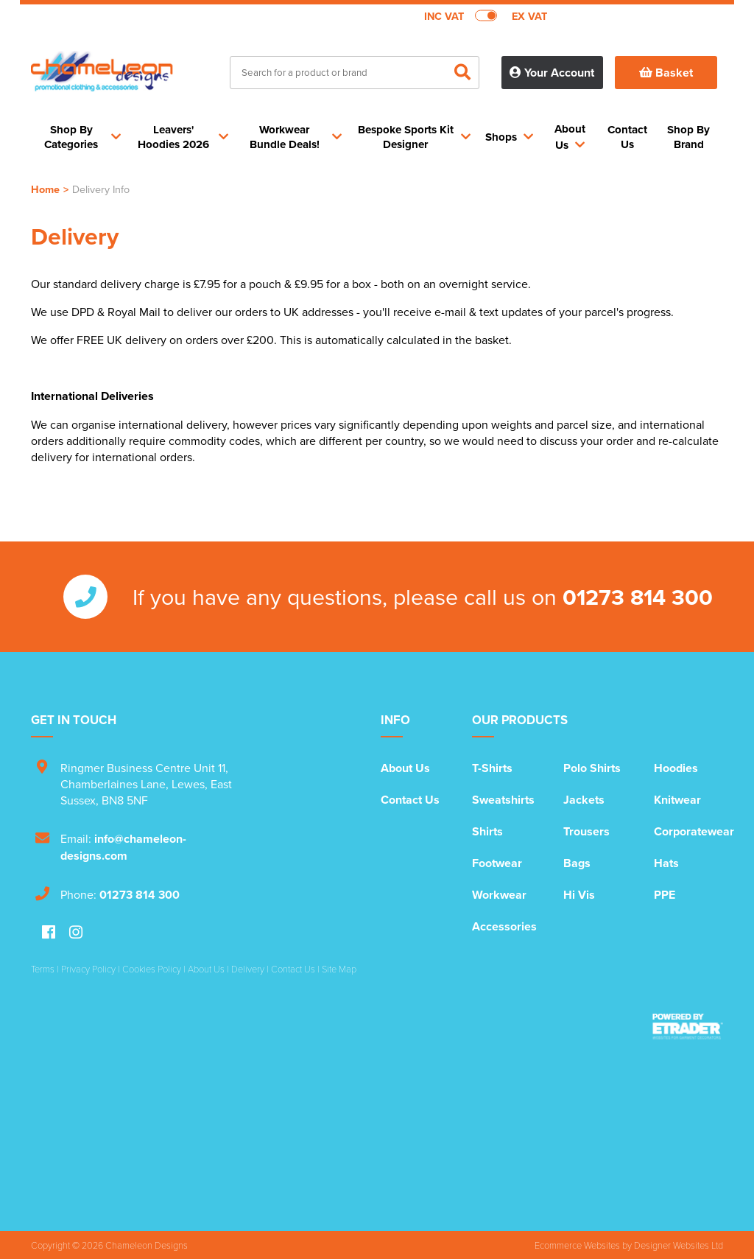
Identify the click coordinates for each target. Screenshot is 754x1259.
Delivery (247, 968)
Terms (42, 968)
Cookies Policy (151, 968)
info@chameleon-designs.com (123, 847)
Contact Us (410, 799)
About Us (405, 768)
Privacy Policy (88, 968)
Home (45, 189)
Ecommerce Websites (577, 1245)
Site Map (339, 968)
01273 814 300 (638, 597)
